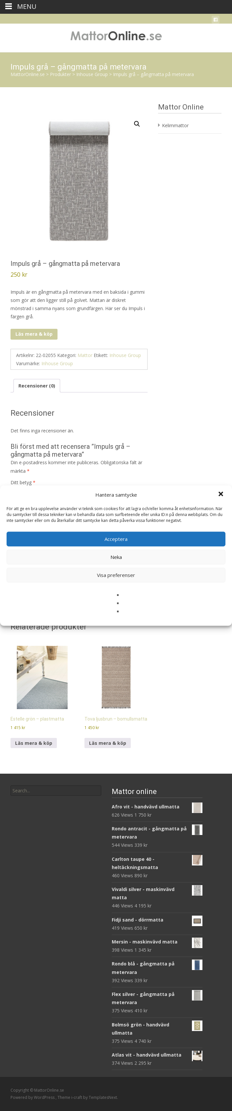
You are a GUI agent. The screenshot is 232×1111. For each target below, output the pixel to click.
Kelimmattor (175, 125)
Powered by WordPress (33, 1097)
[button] (221, 495)
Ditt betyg (23, 482)
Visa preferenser (116, 575)
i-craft (77, 1097)
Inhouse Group (125, 355)
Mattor (85, 355)
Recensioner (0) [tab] (36, 386)
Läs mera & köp (34, 334)
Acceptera (116, 539)
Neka (116, 557)
